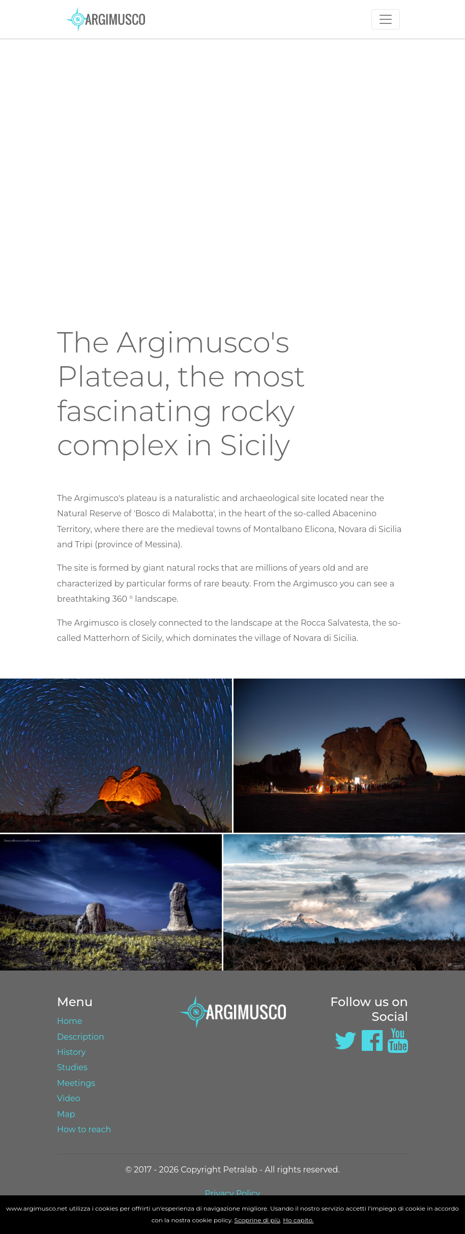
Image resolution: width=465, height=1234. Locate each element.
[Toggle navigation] (385, 19)
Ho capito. (298, 1220)
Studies (72, 1067)
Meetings (76, 1083)
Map (66, 1114)
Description (80, 1037)
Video (68, 1098)
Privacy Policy (232, 1193)
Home (69, 1021)
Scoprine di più (257, 1220)
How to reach (84, 1129)
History (71, 1052)
